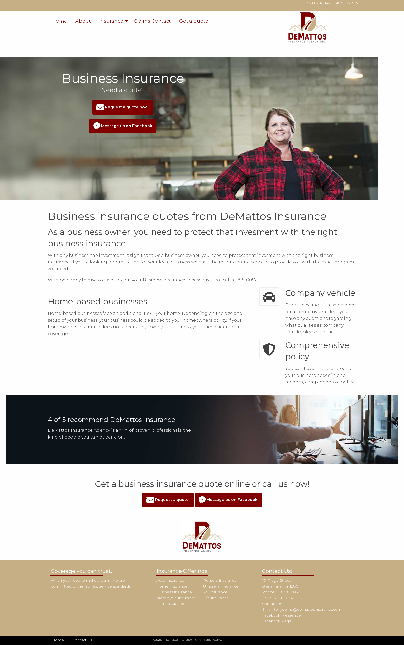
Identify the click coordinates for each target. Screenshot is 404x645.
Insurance (111, 21)
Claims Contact (152, 21)
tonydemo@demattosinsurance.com (307, 609)
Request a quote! (168, 500)
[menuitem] (59, 21)
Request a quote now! (122, 107)
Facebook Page (276, 621)
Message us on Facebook (122, 126)
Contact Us (272, 603)
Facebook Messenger (282, 615)
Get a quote (193, 21)
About (83, 21)
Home (59, 21)
